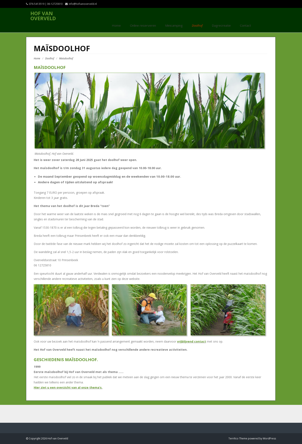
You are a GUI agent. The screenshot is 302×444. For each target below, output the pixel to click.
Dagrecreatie (221, 25)
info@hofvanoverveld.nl (83, 4)
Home (116, 25)
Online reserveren (143, 25)
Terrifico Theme (237, 438)
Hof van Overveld (43, 16)
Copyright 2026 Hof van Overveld (48, 438)
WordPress (269, 438)
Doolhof (197, 25)
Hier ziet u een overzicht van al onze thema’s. (68, 387)
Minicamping (174, 25)
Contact (245, 25)
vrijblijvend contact (191, 341)
